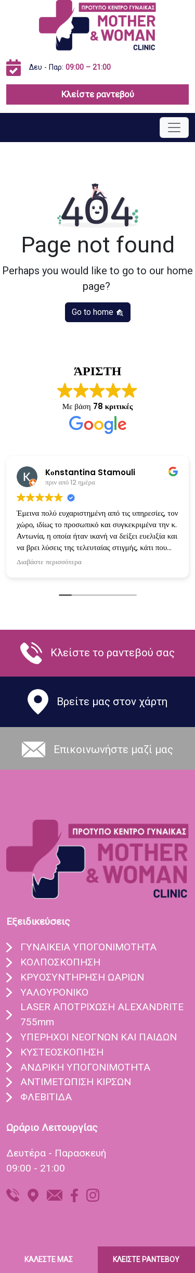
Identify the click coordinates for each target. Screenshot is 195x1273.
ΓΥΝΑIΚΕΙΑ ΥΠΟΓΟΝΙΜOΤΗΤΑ (88, 947)
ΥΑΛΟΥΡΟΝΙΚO (54, 992)
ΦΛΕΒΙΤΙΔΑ (46, 1097)
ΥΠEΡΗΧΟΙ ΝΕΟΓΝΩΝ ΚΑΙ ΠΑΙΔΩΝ (98, 1037)
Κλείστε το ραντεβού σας (112, 652)
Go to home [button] (98, 312)
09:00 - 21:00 (35, 1168)
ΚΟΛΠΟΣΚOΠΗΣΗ (60, 962)
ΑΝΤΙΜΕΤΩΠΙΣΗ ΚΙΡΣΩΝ (75, 1082)
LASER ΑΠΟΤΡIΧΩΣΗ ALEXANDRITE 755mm (102, 1014)
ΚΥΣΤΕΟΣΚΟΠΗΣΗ (61, 1052)
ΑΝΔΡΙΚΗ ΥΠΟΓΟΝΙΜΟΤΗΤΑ (85, 1067)
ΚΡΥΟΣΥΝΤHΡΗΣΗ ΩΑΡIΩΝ (82, 977)
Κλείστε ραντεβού (97, 94)
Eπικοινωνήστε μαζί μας (113, 749)
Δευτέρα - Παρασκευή (56, 1153)
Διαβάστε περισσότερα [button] (49, 562)
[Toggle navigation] (174, 127)
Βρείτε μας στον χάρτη (112, 701)
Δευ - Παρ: (70, 67)
